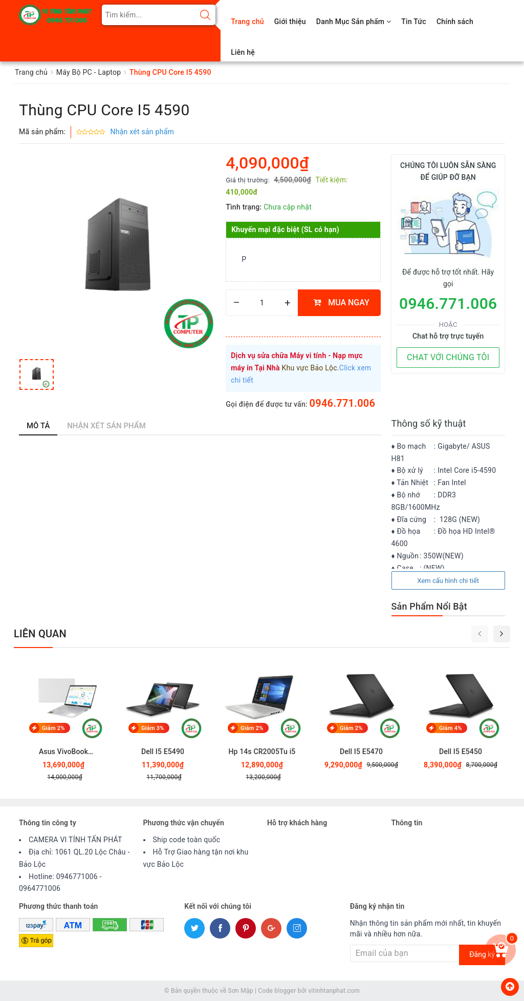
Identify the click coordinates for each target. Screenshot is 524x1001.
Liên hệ (243, 52)
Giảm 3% (152, 728)
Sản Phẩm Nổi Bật (429, 606)
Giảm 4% (450, 728)
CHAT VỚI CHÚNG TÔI (448, 357)
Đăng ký (482, 954)
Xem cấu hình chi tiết (448, 581)
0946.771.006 (343, 403)
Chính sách (454, 21)
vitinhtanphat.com (334, 990)
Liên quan (40, 634)
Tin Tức (413, 21)
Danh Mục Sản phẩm (353, 21)
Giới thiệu (290, 21)
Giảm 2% (53, 728)
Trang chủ (247, 21)
